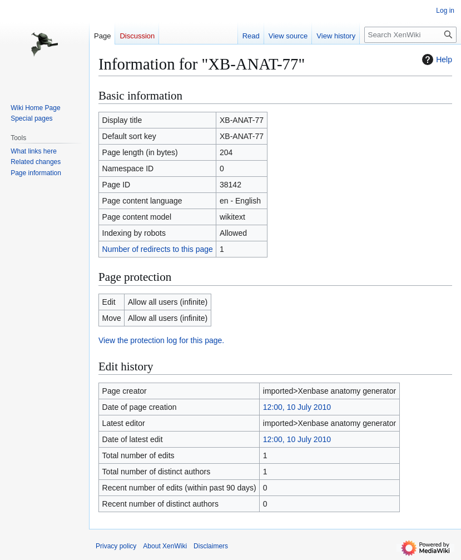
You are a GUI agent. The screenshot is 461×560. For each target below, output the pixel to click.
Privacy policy (116, 546)
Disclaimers (211, 546)
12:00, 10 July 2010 (297, 407)
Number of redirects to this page (157, 249)
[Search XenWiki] (410, 35)
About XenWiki (165, 546)
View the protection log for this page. (161, 340)
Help (435, 59)
